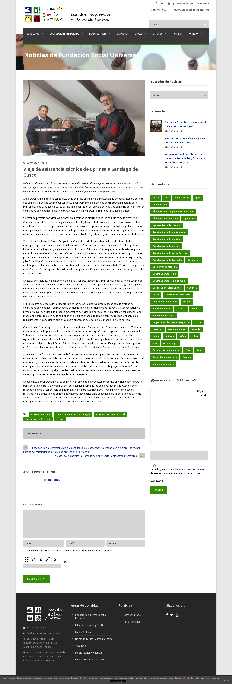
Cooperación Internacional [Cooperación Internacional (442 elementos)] (167, 287)
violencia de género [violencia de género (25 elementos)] (163, 364)
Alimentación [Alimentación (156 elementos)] (160, 204)
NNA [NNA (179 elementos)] (155, 343)
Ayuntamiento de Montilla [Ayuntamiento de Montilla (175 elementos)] (166, 239)
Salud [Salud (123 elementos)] (199, 350)
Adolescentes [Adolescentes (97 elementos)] (181, 197)
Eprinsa (60, 419)
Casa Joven (122, 33)
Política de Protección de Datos (189, 469)
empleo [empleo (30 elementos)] (187, 301)
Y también (157, 33)
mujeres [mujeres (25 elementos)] (169, 336)
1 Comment (175, 147)
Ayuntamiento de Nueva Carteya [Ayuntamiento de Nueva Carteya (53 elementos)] (170, 253)
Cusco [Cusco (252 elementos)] (156, 294)
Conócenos (33, 33)
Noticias (177, 33)
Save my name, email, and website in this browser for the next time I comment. (70, 550)
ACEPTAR (117, 681)
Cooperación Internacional (64, 33)
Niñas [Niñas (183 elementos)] (183, 336)
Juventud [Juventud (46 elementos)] (157, 329)
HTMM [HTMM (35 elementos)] (198, 322)
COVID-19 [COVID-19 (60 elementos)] (192, 287)
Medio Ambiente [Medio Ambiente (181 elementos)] (176, 329)
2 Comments (176, 131)
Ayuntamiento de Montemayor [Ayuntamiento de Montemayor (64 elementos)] (169, 232)
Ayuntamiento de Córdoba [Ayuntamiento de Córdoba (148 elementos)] (167, 225)
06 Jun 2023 (33, 162)
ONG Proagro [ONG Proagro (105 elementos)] (170, 343)
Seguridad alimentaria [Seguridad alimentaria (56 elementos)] (165, 357)
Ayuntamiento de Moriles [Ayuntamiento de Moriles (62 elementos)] (166, 246)
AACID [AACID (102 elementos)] (156, 197)
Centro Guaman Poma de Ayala (73, 414)
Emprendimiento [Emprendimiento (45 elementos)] (162, 308)
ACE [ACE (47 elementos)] (167, 197)
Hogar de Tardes (98, 33)
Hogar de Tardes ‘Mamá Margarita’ (94, 638)
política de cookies (180, 678)
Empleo (139, 33)
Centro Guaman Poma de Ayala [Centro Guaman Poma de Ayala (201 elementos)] (169, 280)
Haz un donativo (132, 621)
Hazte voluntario (132, 614)
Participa (193, 33)
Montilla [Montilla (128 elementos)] (195, 329)
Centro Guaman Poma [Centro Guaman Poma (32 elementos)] (164, 273)
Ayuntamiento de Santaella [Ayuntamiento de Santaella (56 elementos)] (167, 260)
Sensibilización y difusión (88, 652)
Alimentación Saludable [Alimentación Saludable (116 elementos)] (165, 218)
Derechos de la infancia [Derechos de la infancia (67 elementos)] (177, 294)
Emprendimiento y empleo (89, 659)
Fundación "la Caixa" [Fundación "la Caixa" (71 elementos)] (164, 315)
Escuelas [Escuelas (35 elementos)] (181, 308)
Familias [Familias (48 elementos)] (196, 308)
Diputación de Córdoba (38, 419)
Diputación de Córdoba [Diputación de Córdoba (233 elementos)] (165, 301)
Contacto (203, 3)
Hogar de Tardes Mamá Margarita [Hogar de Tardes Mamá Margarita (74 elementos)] (171, 322)
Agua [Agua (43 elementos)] (197, 197)
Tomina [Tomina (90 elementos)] (187, 357)
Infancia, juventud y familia (89, 625)
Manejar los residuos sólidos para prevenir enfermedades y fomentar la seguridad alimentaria (185, 158)
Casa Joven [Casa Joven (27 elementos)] (193, 260)
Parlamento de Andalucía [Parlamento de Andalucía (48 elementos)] (166, 350)
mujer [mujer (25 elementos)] (156, 336)
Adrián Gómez (51, 480)
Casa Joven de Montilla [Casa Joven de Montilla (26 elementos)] (165, 266)
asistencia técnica (40, 414)
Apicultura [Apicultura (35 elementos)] (189, 218)
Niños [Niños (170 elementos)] (195, 336)
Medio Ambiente (84, 632)
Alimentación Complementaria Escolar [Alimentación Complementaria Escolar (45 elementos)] (173, 211)
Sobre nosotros (184, 3)
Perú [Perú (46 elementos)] (188, 350)
